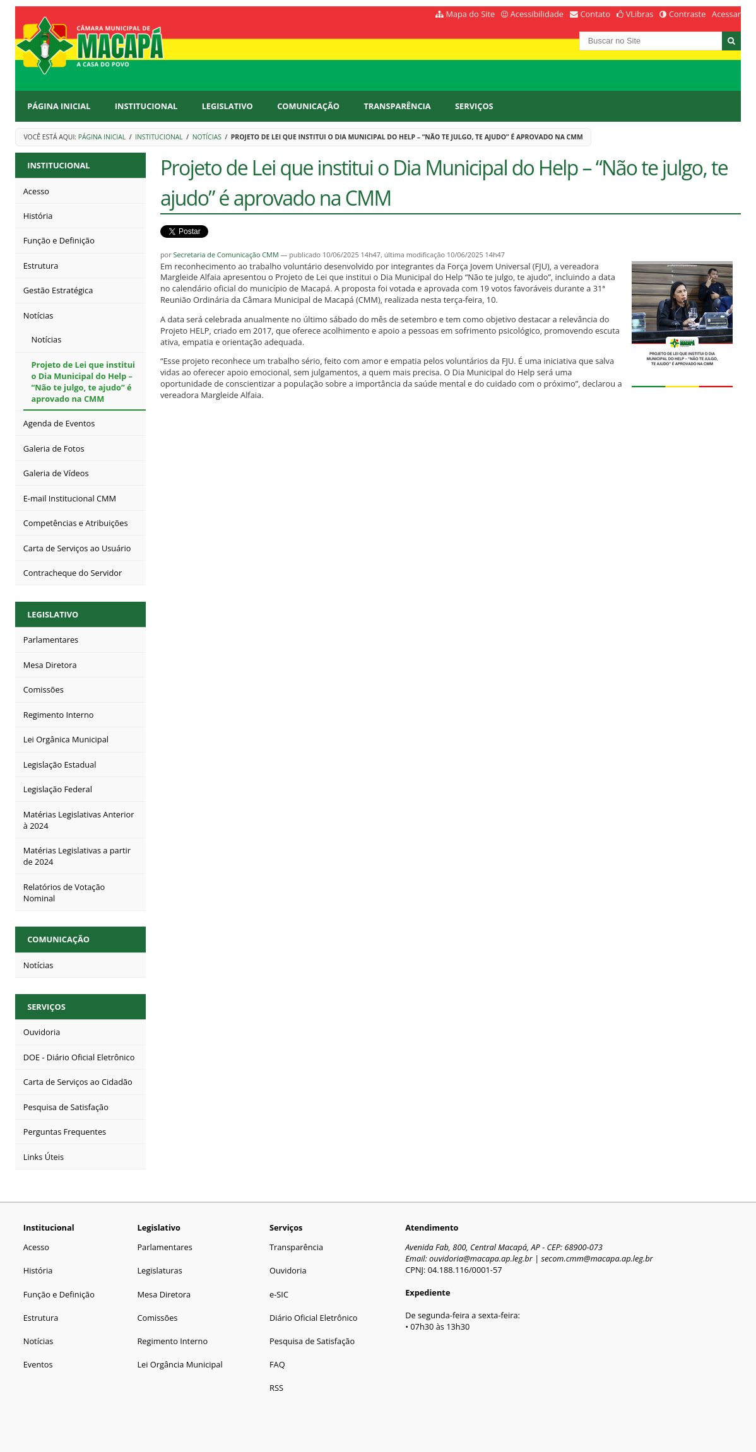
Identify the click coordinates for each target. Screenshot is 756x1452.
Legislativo (227, 106)
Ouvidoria (288, 1270)
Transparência (396, 106)
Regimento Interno (172, 1341)
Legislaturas (159, 1270)
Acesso (36, 1247)
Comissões (157, 1317)
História (38, 1270)
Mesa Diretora (164, 1294)
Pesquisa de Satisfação (312, 1341)
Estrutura (41, 1317)
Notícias (206, 136)
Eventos (38, 1364)
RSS (276, 1387)
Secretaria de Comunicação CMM (225, 254)
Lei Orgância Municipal (179, 1364)
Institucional (146, 106)
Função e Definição (59, 1294)
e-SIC (278, 1294)
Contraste (687, 14)
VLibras (640, 14)
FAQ (277, 1364)
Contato (596, 14)
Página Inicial (58, 106)
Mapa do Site (470, 14)
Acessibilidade (537, 14)
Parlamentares (164, 1247)
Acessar (726, 14)
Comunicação (308, 106)
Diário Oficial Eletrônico (313, 1317)
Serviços (474, 106)
